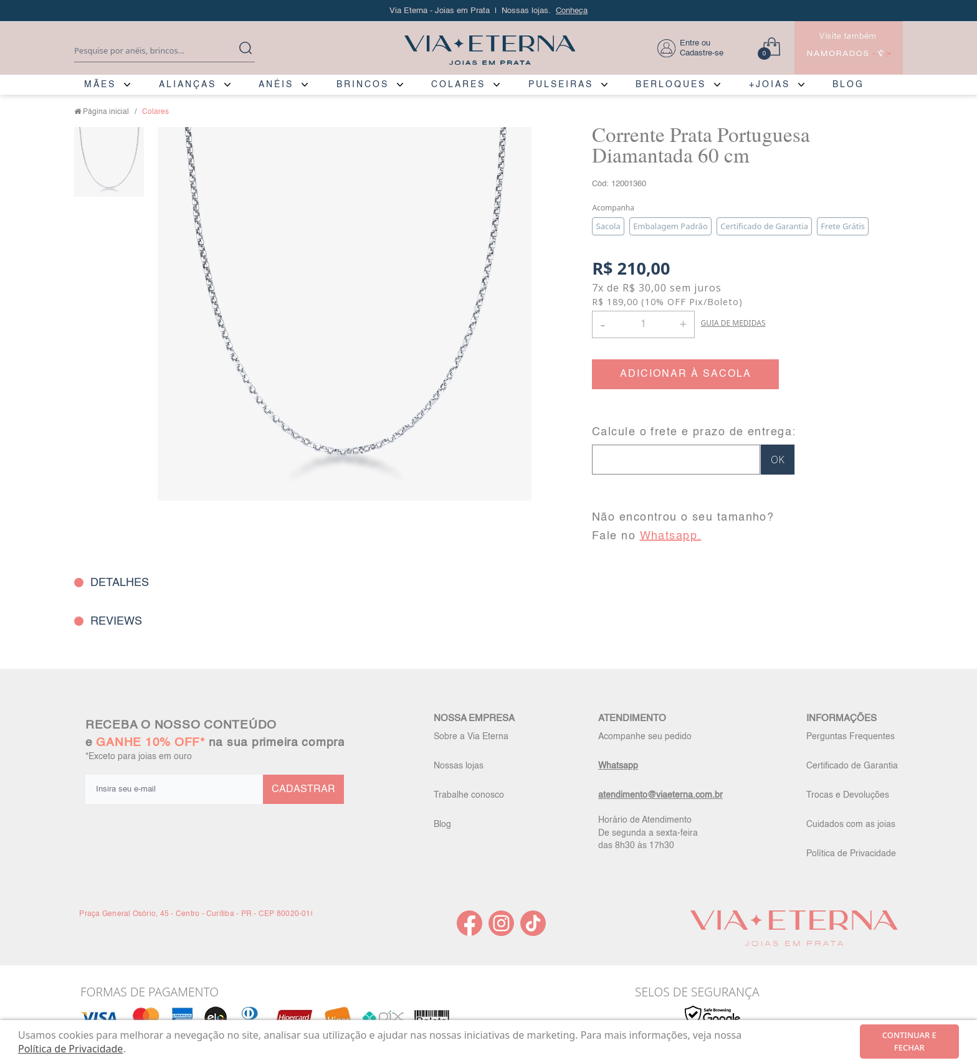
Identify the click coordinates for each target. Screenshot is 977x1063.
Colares (155, 112)
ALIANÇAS (187, 84)
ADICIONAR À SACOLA (685, 374)
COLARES (458, 84)
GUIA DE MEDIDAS (732, 323)
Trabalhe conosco (469, 795)
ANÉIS (276, 84)
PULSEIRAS (560, 84)
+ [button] (683, 323)
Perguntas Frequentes (850, 736)
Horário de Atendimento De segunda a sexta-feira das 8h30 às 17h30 (648, 832)
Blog (442, 824)
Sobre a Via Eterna (471, 736)
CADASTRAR (303, 790)
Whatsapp (618, 766)
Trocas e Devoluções (847, 795)
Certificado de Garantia (852, 766)
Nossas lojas (459, 766)
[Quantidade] (643, 324)
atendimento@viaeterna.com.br (660, 795)
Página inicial (106, 112)
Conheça (572, 11)
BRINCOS (362, 84)
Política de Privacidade (851, 853)
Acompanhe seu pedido (645, 736)
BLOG (848, 84)
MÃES (100, 84)
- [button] (602, 324)
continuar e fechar (909, 1041)
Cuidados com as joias (850, 824)
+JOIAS (769, 84)
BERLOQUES (671, 84)
